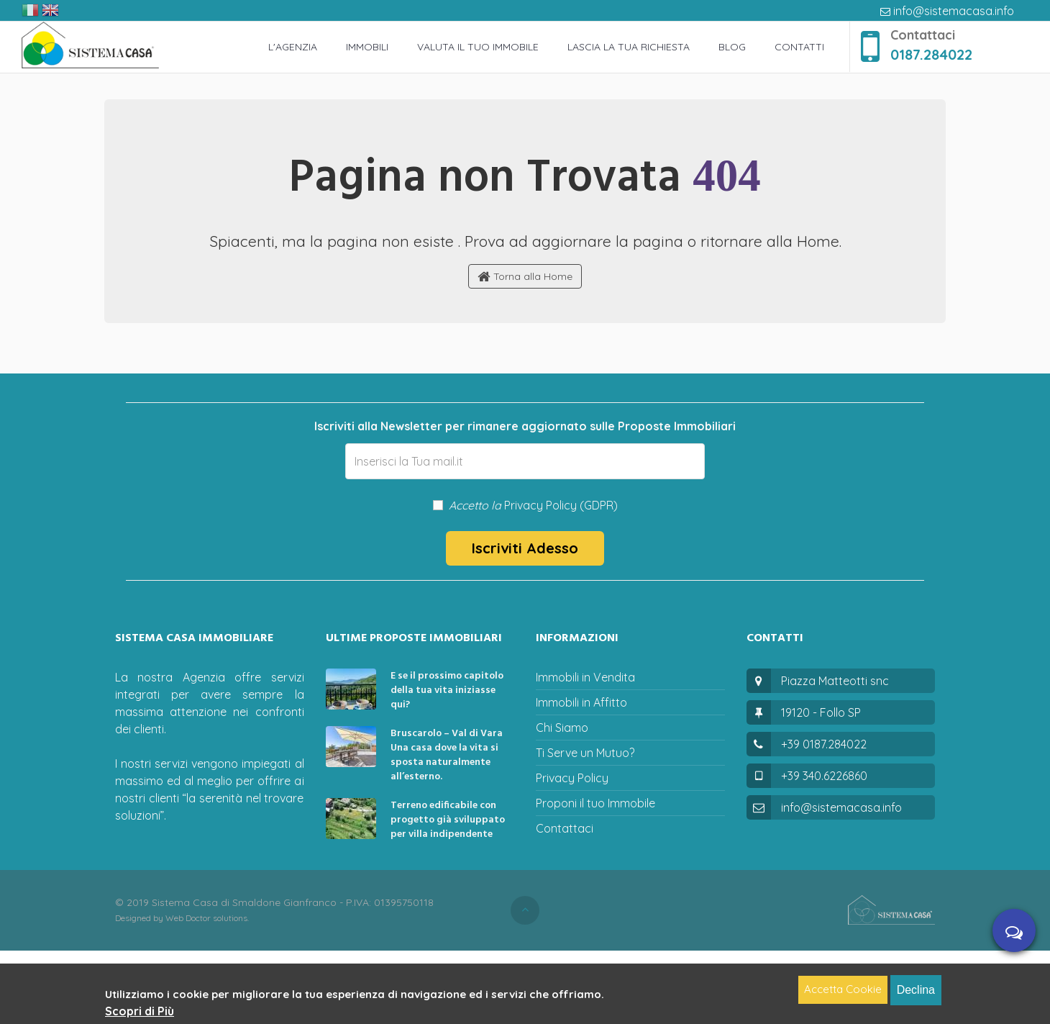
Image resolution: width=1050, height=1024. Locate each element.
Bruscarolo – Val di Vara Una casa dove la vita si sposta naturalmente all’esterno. (447, 755)
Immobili (367, 46)
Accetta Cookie (843, 989)
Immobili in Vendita (585, 677)
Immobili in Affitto (581, 702)
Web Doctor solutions (206, 917)
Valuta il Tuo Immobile (478, 46)
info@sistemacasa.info (947, 11)
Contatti (799, 46)
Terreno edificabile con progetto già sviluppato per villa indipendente (448, 820)
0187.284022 (931, 54)
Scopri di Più (139, 1011)
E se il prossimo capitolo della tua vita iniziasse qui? (447, 690)
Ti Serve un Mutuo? (585, 753)
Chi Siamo (562, 727)
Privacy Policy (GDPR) (561, 505)
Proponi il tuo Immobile (595, 803)
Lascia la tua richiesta (628, 46)
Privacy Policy (572, 778)
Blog (732, 46)
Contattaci (564, 828)
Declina (916, 990)
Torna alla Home (525, 277)
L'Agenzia (292, 46)
